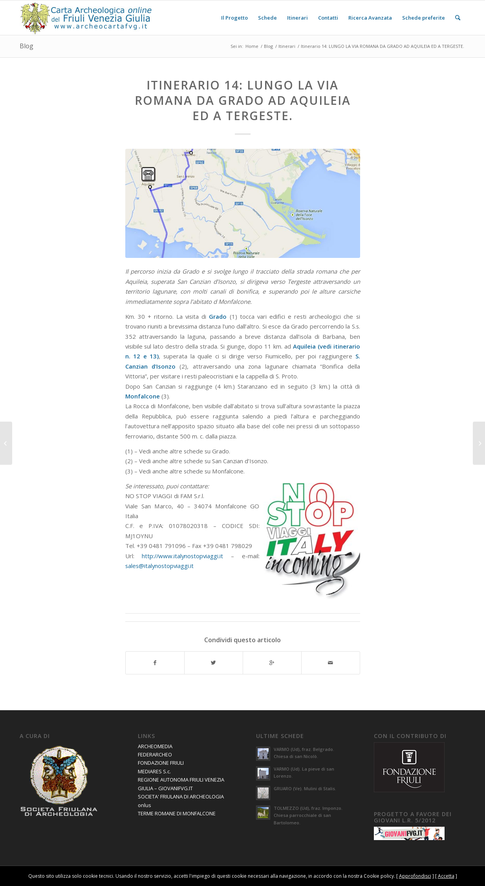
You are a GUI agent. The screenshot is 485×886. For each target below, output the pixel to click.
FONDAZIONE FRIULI (161, 762)
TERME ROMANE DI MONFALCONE (177, 813)
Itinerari (286, 46)
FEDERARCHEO (155, 754)
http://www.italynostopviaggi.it (182, 556)
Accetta (446, 876)
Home (251, 46)
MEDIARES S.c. (154, 771)
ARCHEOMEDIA (155, 746)
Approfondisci (415, 876)
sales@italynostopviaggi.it (159, 566)
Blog (26, 46)
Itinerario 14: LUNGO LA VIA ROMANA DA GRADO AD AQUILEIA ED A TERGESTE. (243, 100)
